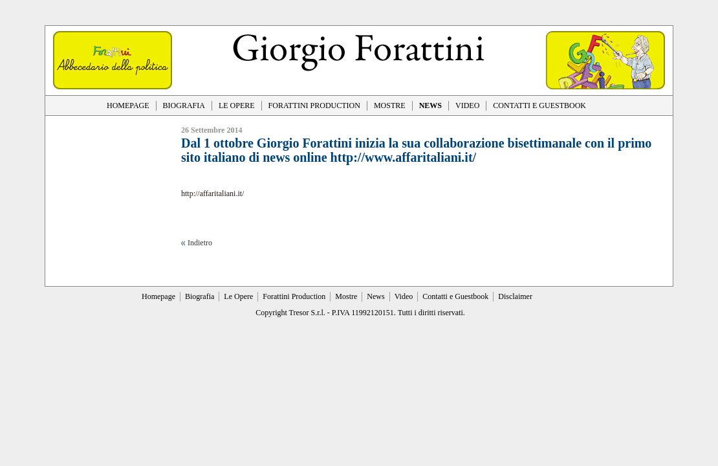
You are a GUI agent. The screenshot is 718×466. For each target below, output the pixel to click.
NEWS (430, 105)
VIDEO (467, 105)
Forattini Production (294, 296)
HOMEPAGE (128, 105)
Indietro (200, 242)
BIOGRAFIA (184, 105)
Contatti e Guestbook (455, 296)
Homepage (158, 296)
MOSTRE (390, 105)
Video (404, 296)
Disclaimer (515, 296)
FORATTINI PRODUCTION (314, 105)
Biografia (199, 296)
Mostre (346, 296)
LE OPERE (237, 105)
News (375, 296)
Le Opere (238, 296)
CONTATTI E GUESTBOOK (539, 105)
